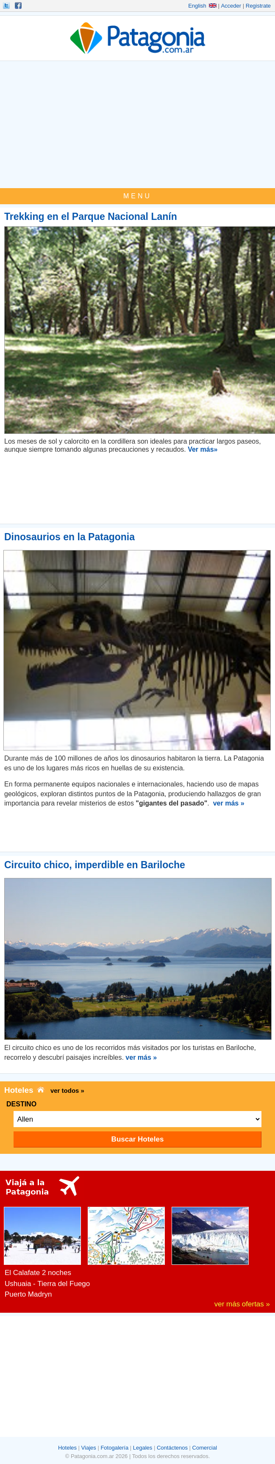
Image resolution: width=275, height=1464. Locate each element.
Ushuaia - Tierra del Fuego (47, 1284)
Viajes (88, 1448)
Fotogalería (114, 1448)
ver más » (228, 803)
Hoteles (67, 1448)
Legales (143, 1448)
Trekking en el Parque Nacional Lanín (90, 216)
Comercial (204, 1448)
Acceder (231, 6)
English (202, 6)
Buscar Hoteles (137, 1139)
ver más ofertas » (242, 1304)
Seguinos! (7, 5)
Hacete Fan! (19, 5)
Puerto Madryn (28, 1294)
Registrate (258, 6)
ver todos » (67, 1090)
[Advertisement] (137, 124)
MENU (137, 196)
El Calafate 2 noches (38, 1273)
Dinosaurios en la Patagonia (69, 536)
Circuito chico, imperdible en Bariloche (94, 864)
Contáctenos (172, 1448)
